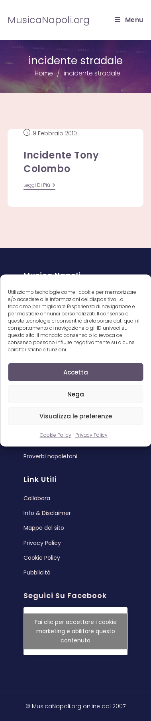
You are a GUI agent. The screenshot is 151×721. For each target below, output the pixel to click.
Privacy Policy (91, 435)
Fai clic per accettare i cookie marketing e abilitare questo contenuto (76, 631)
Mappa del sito (44, 528)
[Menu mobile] (129, 19)
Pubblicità (37, 572)
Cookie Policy (55, 435)
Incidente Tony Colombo (61, 162)
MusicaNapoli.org (49, 19)
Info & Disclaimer (47, 513)
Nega (75, 394)
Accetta (75, 372)
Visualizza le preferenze (75, 416)
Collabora (37, 498)
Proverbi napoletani (50, 456)
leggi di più (39, 185)
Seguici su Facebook (65, 595)
